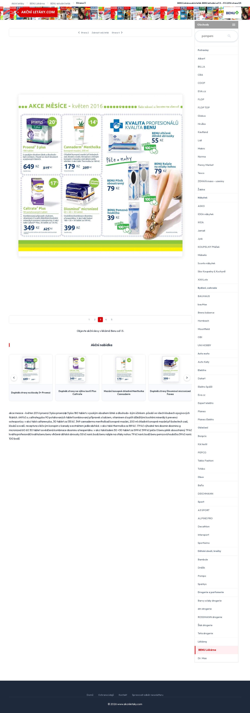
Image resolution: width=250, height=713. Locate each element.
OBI (200, 337)
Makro (201, 148)
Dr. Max (202, 658)
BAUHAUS (204, 296)
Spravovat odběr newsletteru (147, 694)
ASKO (201, 206)
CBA (200, 74)
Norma (202, 156)
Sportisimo (204, 542)
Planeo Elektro (206, 419)
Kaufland (203, 132)
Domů (90, 694)
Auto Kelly (203, 361)
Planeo (202, 411)
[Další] (187, 377)
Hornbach (203, 320)
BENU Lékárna (207, 649)
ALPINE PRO (205, 518)
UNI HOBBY (204, 345)
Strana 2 (83, 33)
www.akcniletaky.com (129, 704)
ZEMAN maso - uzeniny (211, 181)
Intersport (203, 534)
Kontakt (123, 694)
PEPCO (202, 452)
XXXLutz (203, 279)
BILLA (201, 66)
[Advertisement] (100, 65)
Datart (201, 378)
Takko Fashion (206, 460)
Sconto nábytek (206, 263)
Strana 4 (118, 33)
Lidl (200, 140)
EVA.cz (202, 91)
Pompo (202, 575)
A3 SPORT (204, 510)
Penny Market (206, 164)
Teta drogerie (205, 633)
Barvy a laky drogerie (210, 600)
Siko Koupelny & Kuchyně (211, 271)
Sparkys (202, 584)
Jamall (201, 230)
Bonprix (202, 436)
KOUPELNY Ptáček (208, 246)
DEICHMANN (205, 493)
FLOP (201, 99)
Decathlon (204, 526)
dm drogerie (205, 608)
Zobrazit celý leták (100, 32)
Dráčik (201, 567)
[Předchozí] (14, 377)
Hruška (202, 123)
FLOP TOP (204, 107)
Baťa (201, 485)
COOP (201, 82)
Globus (202, 115)
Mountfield (204, 329)
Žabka (201, 189)
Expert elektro (206, 403)
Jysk (200, 238)
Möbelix (202, 255)
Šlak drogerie (205, 625)
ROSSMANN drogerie (210, 617)
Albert (201, 58)
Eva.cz (201, 394)
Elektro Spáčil (205, 386)
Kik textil (202, 444)
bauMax (202, 304)
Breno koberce (206, 312)
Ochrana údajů (106, 694)
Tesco (201, 173)
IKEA (201, 222)
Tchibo (201, 468)
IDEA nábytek (206, 214)
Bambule (203, 559)
